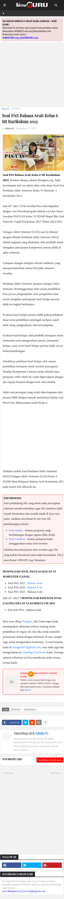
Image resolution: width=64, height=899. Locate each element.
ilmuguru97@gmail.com (26, 647)
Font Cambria (17, 539)
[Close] (61, 21)
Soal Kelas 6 (30, 709)
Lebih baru (8, 773)
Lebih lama (55, 773)
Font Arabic (16, 530)
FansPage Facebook (34, 652)
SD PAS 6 (15, 108)
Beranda (5, 108)
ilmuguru (27, 621)
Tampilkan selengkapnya (49, 759)
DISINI (27, 690)
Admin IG (41, 733)
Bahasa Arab (35, 583)
